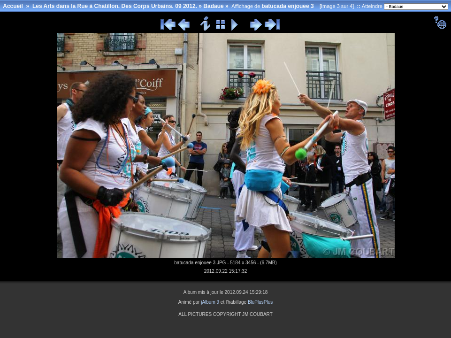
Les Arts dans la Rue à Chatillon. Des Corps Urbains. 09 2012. (114, 6)
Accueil (13, 6)
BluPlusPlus (260, 302)
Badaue (213, 6)
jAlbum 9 (210, 302)
